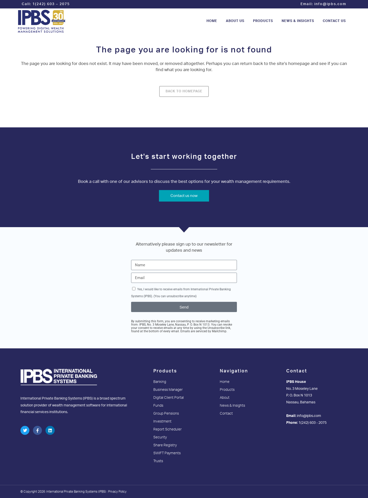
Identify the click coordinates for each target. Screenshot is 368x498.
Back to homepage (184, 91)
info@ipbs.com (330, 4)
